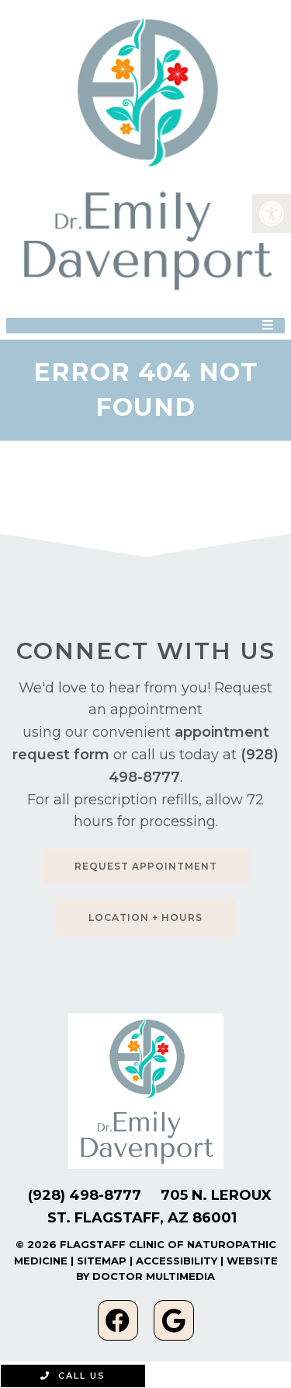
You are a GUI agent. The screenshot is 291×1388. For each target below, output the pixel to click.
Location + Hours (145, 917)
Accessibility (176, 1260)
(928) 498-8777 (84, 1195)
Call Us (73, 1375)
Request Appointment (145, 866)
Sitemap (101, 1260)
